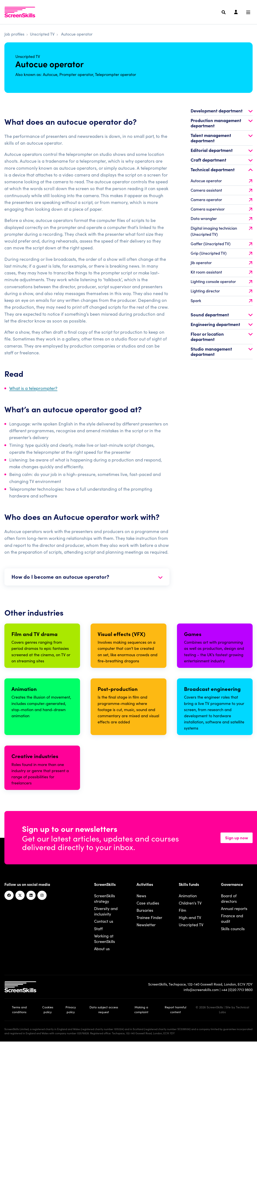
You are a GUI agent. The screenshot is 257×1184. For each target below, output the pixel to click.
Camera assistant (221, 199)
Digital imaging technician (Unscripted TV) (221, 239)
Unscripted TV (42, 34)
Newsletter (146, 1061)
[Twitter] (20, 1031)
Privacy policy (71, 1145)
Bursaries (145, 1046)
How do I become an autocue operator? (86, 585)
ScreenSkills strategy (104, 1034)
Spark (221, 309)
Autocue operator (221, 189)
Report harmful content (175, 1145)
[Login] (235, 12)
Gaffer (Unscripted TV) (221, 252)
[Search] (223, 12)
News (141, 1032)
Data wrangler (221, 227)
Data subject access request (103, 1145)
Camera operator (221, 208)
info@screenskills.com (201, 1125)
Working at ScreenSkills (104, 1074)
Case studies (148, 1039)
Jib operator (221, 271)
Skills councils (233, 1064)
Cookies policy (47, 1145)
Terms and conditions (19, 1145)
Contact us (103, 1057)
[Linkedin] (31, 1031)
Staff (98, 1064)
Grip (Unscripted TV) (221, 261)
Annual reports (234, 1044)
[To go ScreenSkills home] (19, 12)
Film (182, 1046)
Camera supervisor (221, 217)
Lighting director (221, 299)
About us (102, 1085)
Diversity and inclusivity (106, 1047)
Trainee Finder (149, 1053)
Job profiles (14, 34)
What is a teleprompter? (33, 396)
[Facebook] (9, 1031)
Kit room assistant (221, 280)
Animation (188, 1032)
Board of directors (229, 1034)
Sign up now (236, 974)
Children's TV (190, 1039)
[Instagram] (42, 1031)
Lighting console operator (221, 290)
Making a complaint (141, 1145)
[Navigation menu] (248, 12)
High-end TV (190, 1053)
